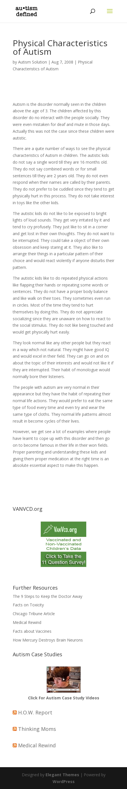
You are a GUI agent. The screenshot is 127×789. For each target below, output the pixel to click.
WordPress (64, 781)
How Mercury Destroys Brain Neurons (48, 640)
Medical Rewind (27, 622)
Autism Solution (32, 62)
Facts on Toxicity (28, 604)
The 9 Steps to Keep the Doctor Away (47, 596)
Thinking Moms (37, 728)
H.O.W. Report (35, 712)
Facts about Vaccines (32, 631)
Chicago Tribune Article (34, 613)
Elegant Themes (62, 774)
